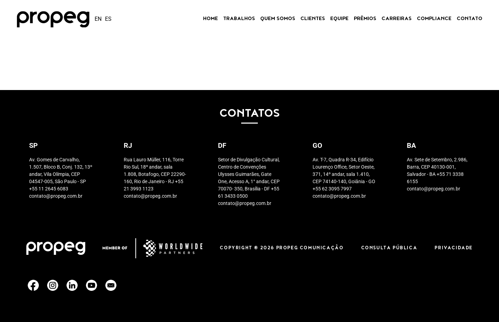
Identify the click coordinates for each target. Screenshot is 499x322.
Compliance (434, 19)
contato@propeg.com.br (55, 196)
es (108, 19)
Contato (469, 19)
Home (210, 19)
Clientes (312, 19)
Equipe (339, 19)
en (98, 19)
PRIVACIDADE (454, 248)
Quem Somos (277, 19)
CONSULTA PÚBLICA (389, 248)
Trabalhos (239, 19)
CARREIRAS (397, 19)
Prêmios (365, 19)
